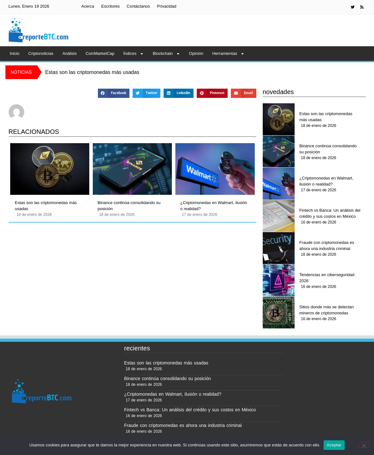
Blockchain (166, 53)
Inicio (14, 53)
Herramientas (228, 53)
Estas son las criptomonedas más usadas (46, 205)
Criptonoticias (41, 53)
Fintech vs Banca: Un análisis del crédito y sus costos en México (329, 213)
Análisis (69, 53)
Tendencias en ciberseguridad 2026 (327, 277)
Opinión (196, 53)
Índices (133, 53)
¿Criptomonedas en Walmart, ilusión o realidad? (213, 205)
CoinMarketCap (99, 53)
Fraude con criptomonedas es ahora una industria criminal (326, 245)
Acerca (87, 6)
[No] (363, 445)
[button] (113, 93)
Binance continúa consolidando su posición (129, 205)
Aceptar (334, 445)
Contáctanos (138, 6)
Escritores (110, 6)
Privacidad (166, 6)
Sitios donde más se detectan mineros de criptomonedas (326, 310)
